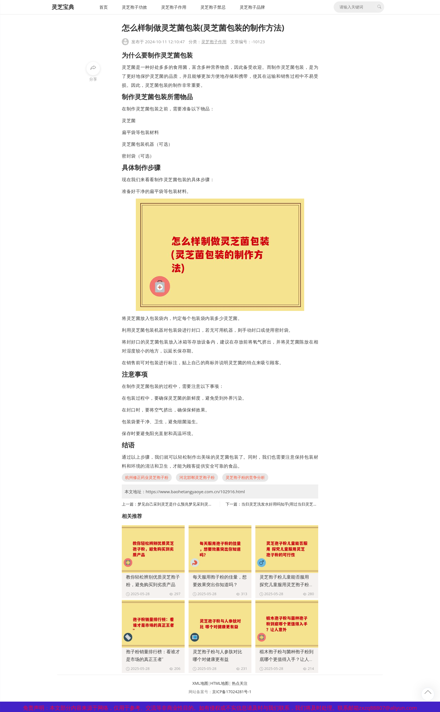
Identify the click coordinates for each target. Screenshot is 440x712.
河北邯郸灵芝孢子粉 (197, 477)
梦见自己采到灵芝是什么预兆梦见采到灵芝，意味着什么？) (189, 504)
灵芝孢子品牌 (252, 7)
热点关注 (239, 683)
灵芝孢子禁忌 (213, 7)
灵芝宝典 (63, 7)
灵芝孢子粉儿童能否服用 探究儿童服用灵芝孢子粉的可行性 (286, 584)
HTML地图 (219, 683)
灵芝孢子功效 (134, 7)
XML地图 (200, 683)
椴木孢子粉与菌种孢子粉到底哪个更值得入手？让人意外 (286, 659)
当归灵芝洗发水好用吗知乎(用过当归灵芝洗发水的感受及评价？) (297, 504)
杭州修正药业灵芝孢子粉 (146, 477)
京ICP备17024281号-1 (231, 691)
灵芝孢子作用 (173, 7)
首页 (103, 7)
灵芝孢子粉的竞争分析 (245, 477)
